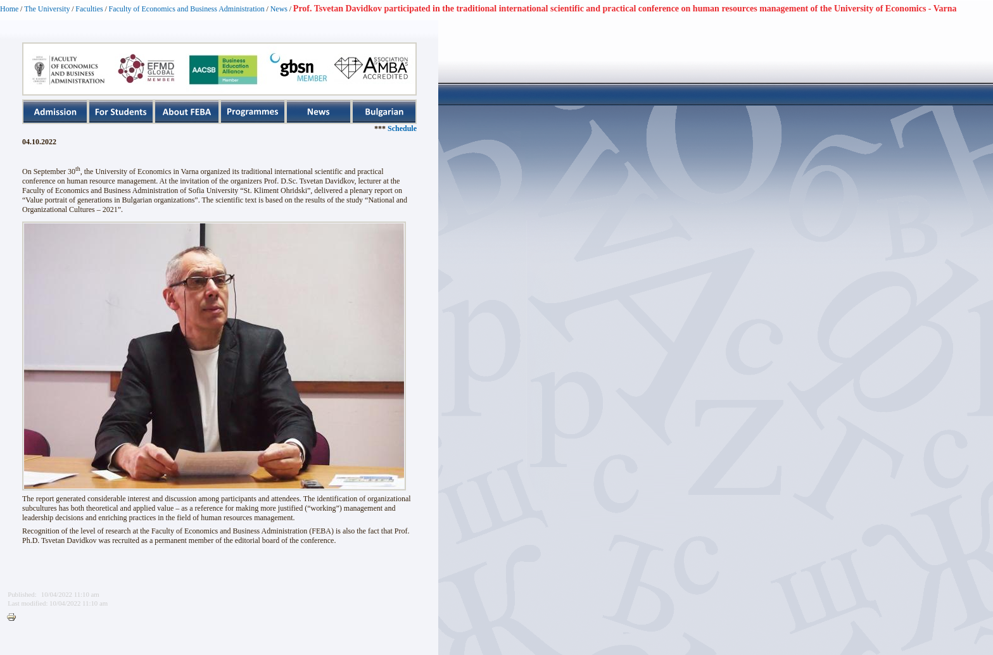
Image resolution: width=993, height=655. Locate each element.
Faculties (89, 8)
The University (47, 8)
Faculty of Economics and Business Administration (187, 8)
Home (9, 8)
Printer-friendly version (14, 617)
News (279, 8)
